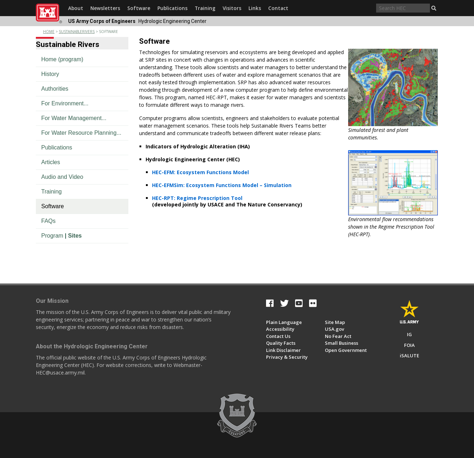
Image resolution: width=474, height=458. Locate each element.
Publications (56, 147)
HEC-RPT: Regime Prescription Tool (197, 198)
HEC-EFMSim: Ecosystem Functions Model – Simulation (221, 185)
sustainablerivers (77, 31)
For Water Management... (73, 118)
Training (51, 192)
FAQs (48, 221)
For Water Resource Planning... (81, 133)
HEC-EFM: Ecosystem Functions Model (200, 172)
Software (52, 206)
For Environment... (65, 103)
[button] (433, 8)
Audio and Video (62, 177)
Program (61, 236)
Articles (50, 162)
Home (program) (62, 59)
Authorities (54, 89)
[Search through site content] (403, 8)
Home (48, 31)
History (50, 74)
